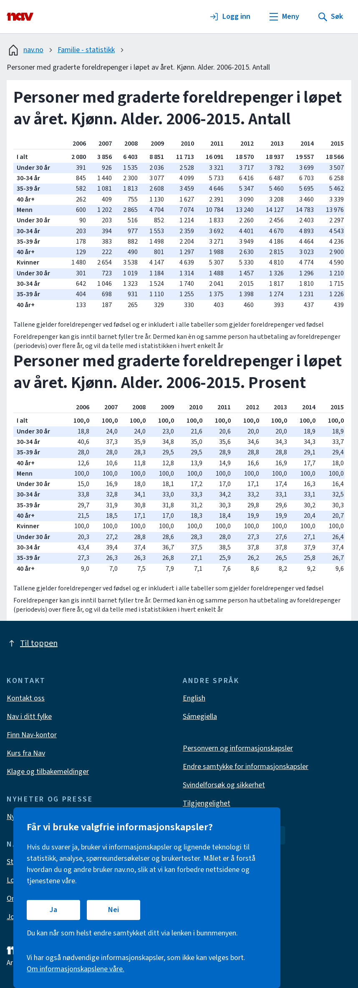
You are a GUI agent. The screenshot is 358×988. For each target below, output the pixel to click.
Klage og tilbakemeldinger (48, 771)
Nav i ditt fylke (29, 716)
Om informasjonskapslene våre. (75, 969)
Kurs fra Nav (26, 753)
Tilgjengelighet (206, 803)
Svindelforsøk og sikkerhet (224, 785)
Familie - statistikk (86, 50)
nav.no (25, 50)
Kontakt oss (26, 698)
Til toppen (32, 643)
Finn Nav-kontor (32, 735)
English (194, 698)
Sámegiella (200, 716)
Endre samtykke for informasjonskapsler (245, 766)
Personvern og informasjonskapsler (238, 748)
